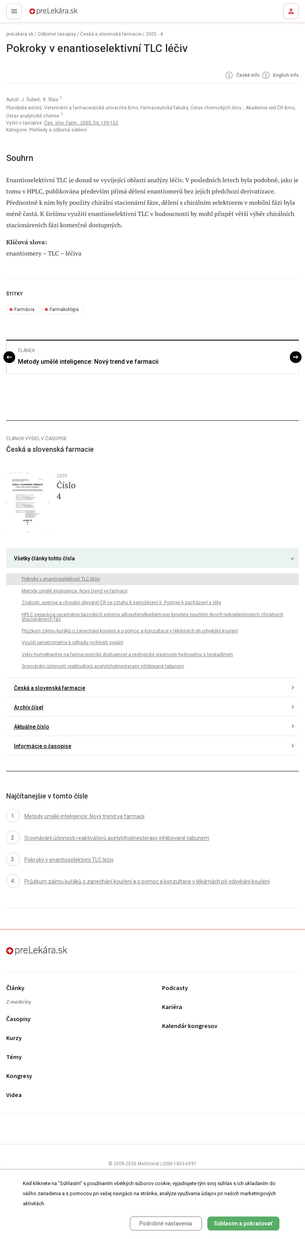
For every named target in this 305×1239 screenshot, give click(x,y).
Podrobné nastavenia (166, 1223)
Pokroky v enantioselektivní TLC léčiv (61, 579)
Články (15, 988)
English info (280, 75)
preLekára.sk (39, 13)
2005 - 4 (154, 34)
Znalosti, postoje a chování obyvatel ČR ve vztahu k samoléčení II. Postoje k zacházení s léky (121, 602)
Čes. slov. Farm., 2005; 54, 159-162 (81, 123)
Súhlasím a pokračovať (243, 1223)
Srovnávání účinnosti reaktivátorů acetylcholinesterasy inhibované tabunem (103, 666)
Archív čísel (28, 707)
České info (242, 75)
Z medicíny (18, 1002)
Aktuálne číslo (31, 727)
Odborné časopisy (57, 34)
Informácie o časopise (42, 746)
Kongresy (19, 1076)
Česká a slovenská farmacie (110, 34)
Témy (14, 1057)
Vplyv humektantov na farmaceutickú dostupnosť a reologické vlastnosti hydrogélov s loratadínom (127, 654)
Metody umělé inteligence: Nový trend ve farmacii (88, 361)
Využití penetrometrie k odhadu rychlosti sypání (72, 642)
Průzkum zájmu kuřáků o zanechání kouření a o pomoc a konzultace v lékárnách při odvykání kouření (130, 631)
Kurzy (14, 1038)
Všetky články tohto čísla (44, 558)
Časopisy (18, 1019)
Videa (14, 1095)
